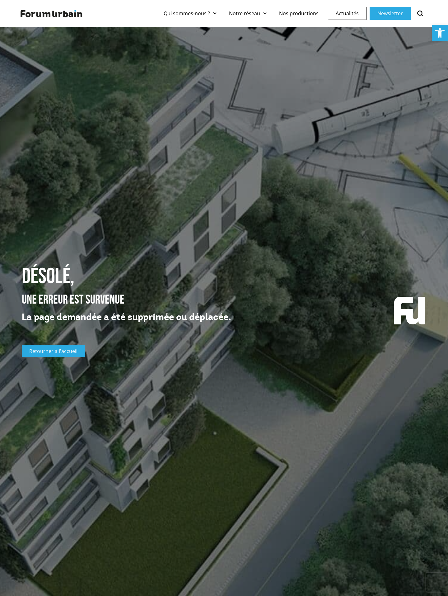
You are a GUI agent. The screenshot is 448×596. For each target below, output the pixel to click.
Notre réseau (248, 13)
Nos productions (299, 13)
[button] (440, 33)
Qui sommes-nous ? (190, 13)
